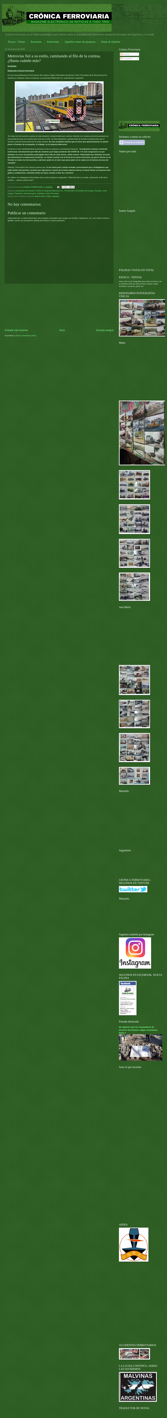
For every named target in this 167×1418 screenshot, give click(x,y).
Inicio (62, 330)
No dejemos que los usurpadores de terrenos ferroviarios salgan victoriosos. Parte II (138, 1030)
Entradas (124, 54)
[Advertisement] (59, 306)
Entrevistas (53, 41)
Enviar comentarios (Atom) (26, 336)
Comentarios (126, 59)
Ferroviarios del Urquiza (84, 191)
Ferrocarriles (69, 191)
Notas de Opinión (110, 41)
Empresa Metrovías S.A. (54, 191)
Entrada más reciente (16, 330)
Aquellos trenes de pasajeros (80, 41)
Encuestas (36, 41)
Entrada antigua (105, 330)
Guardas (98, 191)
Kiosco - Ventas (16, 41)
